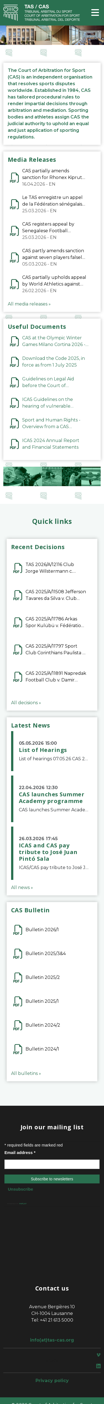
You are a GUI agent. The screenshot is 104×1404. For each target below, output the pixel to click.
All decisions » (26, 702)
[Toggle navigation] (95, 13)
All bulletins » (26, 1073)
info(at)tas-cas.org (52, 1340)
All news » (22, 887)
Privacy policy (52, 1380)
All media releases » (29, 304)
